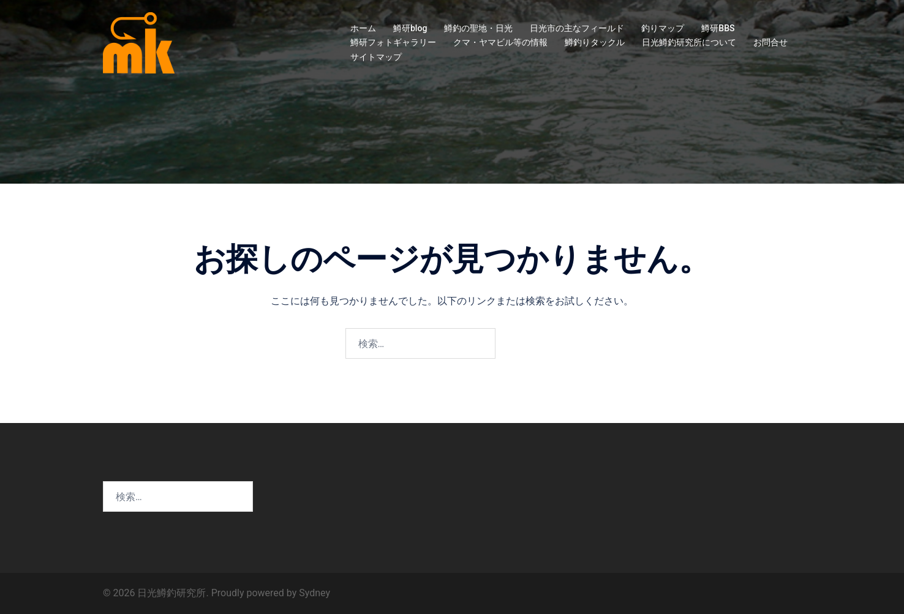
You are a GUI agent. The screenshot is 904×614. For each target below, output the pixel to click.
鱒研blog (410, 28)
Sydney (314, 593)
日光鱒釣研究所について (689, 42)
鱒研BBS (717, 28)
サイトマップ (376, 57)
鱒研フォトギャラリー (393, 42)
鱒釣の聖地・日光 (478, 28)
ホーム (363, 28)
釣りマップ (662, 28)
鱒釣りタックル (595, 42)
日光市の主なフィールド (577, 28)
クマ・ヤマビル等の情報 (500, 42)
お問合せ (770, 42)
